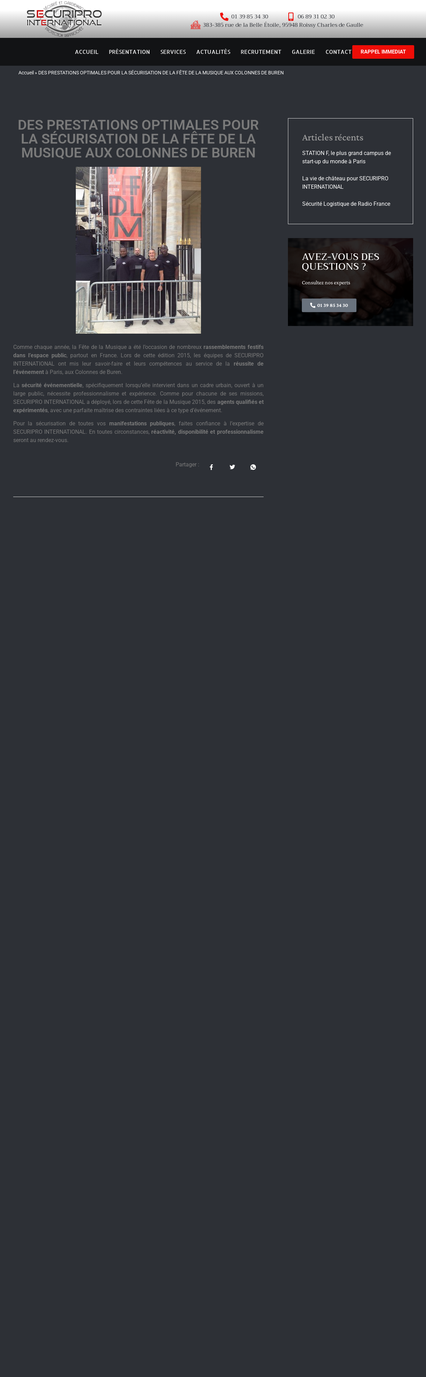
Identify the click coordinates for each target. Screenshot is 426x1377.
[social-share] (211, 467)
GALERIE (303, 51)
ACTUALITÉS (213, 51)
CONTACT (338, 51)
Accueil (26, 72)
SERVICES (173, 51)
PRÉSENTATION (129, 51)
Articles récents (332, 137)
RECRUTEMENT (261, 51)
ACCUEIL (86, 51)
